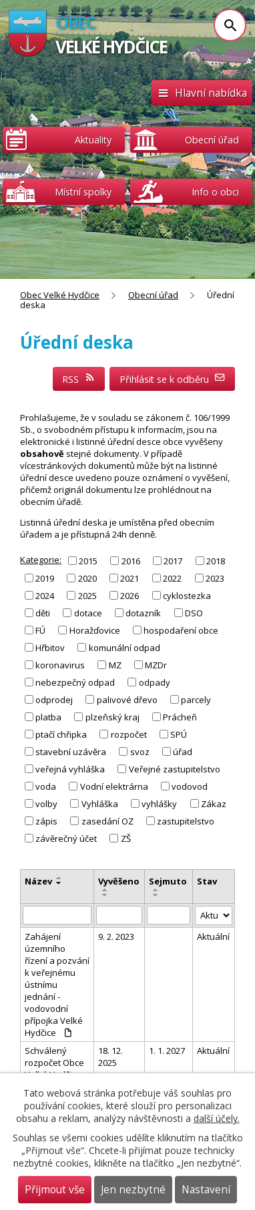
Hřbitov (50, 648)
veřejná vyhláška (70, 769)
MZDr (156, 665)
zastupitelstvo (185, 821)
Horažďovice (94, 630)
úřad (182, 752)
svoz (140, 752)
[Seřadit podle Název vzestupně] (59, 877)
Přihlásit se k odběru (172, 379)
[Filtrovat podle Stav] (213, 915)
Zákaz (213, 804)
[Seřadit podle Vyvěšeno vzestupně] (105, 889)
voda (45, 786)
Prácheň (180, 717)
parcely (196, 700)
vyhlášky (159, 804)
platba (48, 717)
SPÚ (178, 734)
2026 (129, 596)
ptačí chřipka (61, 734)
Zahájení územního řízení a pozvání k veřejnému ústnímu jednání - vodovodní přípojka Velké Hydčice (57, 985)
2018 (215, 560)
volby (46, 804)
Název (38, 881)
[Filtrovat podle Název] (57, 915)
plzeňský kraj (112, 717)
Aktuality (93, 139)
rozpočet (129, 734)
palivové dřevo (127, 700)
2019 (44, 578)
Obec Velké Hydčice (59, 295)
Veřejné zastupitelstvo (174, 769)
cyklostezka (187, 596)
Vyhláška (99, 804)
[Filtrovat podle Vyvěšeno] (119, 915)
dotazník (143, 613)
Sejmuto (168, 881)
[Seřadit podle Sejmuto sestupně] (156, 895)
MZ (115, 665)
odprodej (54, 700)
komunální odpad (124, 648)
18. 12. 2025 (110, 1057)
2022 (172, 578)
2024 (44, 596)
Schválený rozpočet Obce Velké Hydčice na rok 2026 (54, 1069)
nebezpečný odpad (75, 682)
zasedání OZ (107, 821)
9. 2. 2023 (116, 937)
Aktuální (213, 937)
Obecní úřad (153, 295)
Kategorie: (40, 560)
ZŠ (126, 838)
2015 (88, 560)
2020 (87, 578)
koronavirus (60, 665)
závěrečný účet (66, 838)
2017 (173, 560)
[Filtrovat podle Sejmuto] (168, 915)
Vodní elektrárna (114, 786)
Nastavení (206, 1190)
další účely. (217, 1118)
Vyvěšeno (119, 881)
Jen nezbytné (133, 1190)
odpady (154, 682)
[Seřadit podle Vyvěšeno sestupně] (105, 895)
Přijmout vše (55, 1190)
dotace (88, 613)
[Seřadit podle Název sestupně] (59, 883)
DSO (194, 613)
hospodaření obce (181, 630)
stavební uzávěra (70, 752)
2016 (130, 560)
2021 (129, 578)
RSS (78, 379)
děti (42, 613)
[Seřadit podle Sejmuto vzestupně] (156, 889)
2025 (87, 596)
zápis (46, 821)
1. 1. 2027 (167, 1051)
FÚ (40, 630)
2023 (215, 578)
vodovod (190, 786)
